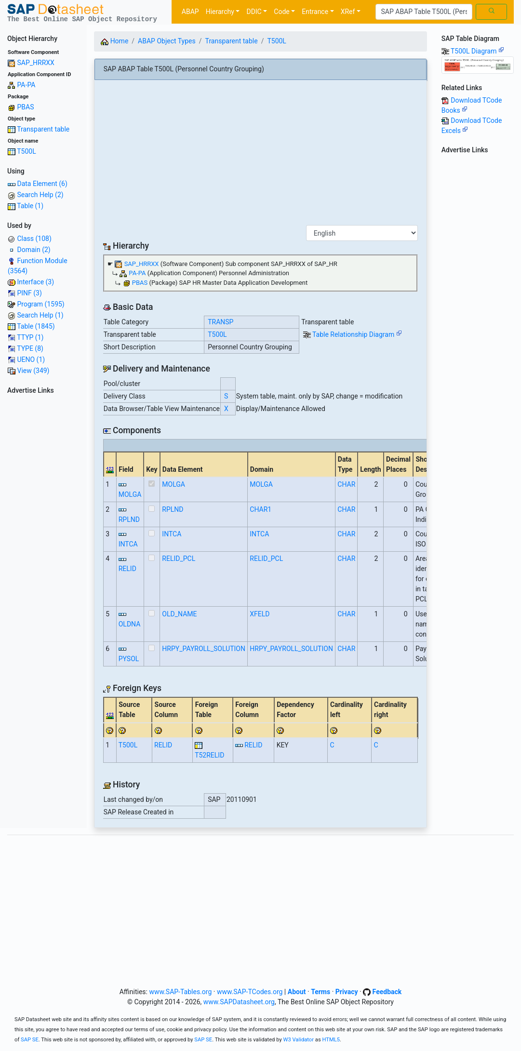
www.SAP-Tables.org (180, 992)
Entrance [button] (315, 11)
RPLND (129, 519)
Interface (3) (35, 282)
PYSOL (129, 659)
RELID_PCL (178, 558)
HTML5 (331, 1040)
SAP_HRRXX (35, 63)
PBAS (25, 107)
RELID (127, 568)
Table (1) (30, 206)
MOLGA (130, 494)
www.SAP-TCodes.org (250, 992)
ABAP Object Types (167, 41)
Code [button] (281, 11)
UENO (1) (31, 359)
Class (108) (34, 238)
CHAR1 (260, 509)
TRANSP (220, 322)
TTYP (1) (30, 337)
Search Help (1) (40, 315)
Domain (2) (33, 249)
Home (114, 41)
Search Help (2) (40, 195)
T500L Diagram (477, 51)
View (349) (33, 370)
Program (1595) (40, 304)
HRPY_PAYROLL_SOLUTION (203, 648)
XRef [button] (348, 11)
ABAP (190, 11)
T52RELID (209, 755)
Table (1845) (36, 326)
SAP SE (30, 1040)
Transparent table (43, 129)
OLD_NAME (179, 614)
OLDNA (130, 624)
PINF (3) (29, 293)
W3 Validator (298, 1040)
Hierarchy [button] (220, 11)
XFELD (259, 614)
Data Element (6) (42, 183)
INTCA (128, 544)
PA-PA (26, 85)
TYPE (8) (30, 348)
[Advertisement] (43, 542)
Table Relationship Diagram (357, 334)
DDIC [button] (253, 11)
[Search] (423, 12)
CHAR (346, 484)
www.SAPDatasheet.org (239, 1002)
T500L (26, 151)
